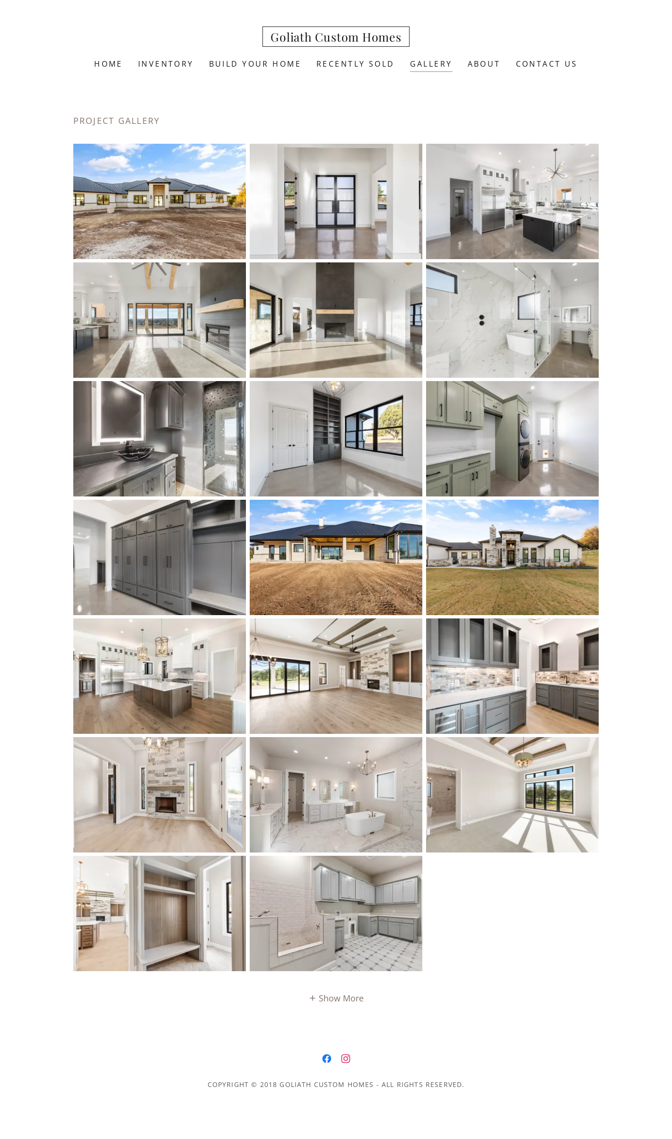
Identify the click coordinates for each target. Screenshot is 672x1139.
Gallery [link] (431, 64)
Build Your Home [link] (255, 64)
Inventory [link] (166, 64)
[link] (336, 38)
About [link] (484, 64)
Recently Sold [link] (355, 64)
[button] (336, 997)
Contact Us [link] (547, 64)
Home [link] (108, 64)
